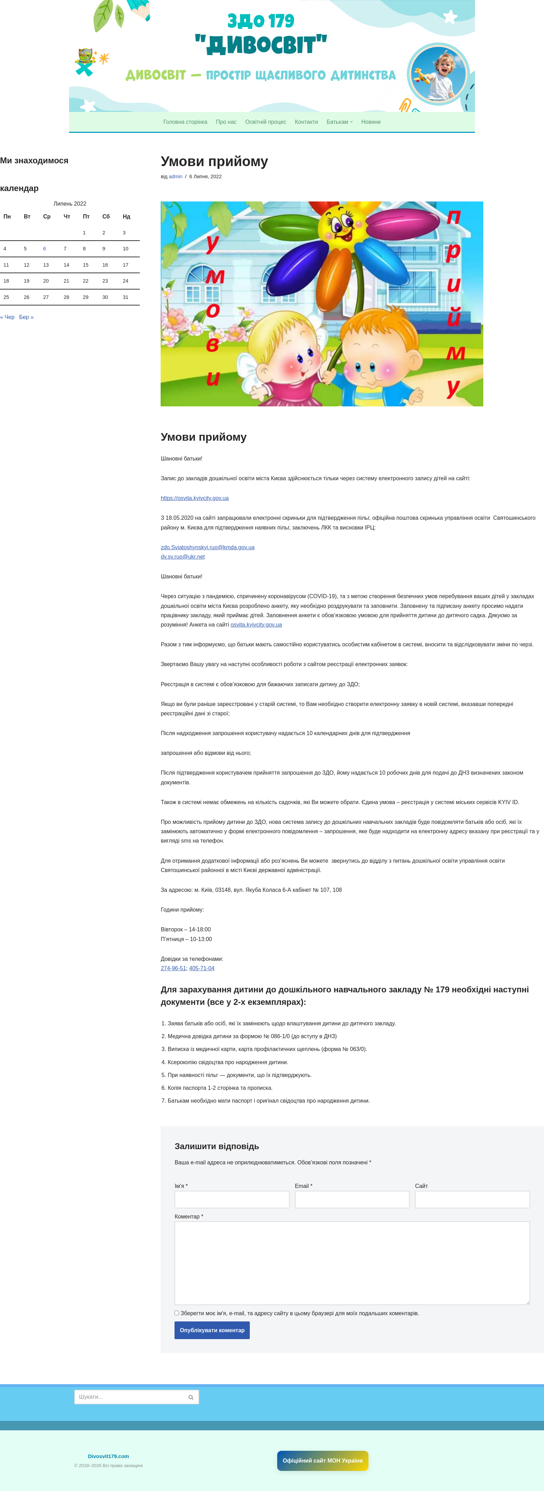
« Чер (7, 317)
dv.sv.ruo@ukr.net (183, 557)
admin (175, 176)
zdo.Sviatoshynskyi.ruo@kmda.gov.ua (207, 547)
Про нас (226, 122)
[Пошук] (129, 1397)
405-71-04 (201, 968)
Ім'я (181, 1186)
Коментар (189, 1216)
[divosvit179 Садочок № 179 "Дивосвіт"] (85, 56)
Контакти (306, 122)
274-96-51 (173, 968)
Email (304, 1186)
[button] (351, 121)
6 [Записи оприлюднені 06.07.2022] (44, 248)
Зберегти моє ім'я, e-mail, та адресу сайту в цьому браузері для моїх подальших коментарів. (300, 1313)
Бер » (26, 317)
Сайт (421, 1186)
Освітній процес (265, 122)
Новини (371, 122)
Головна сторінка (185, 122)
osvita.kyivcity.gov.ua (256, 625)
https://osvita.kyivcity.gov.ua (195, 498)
